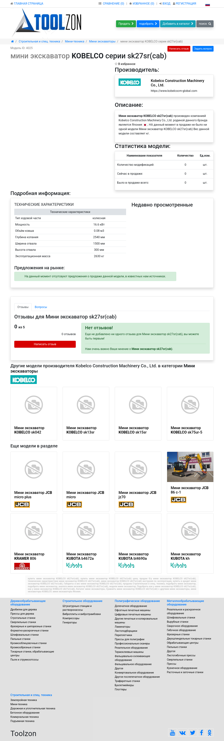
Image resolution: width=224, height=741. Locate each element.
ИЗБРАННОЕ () (142, 3)
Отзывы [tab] (23, 307)
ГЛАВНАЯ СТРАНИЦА (26, 3)
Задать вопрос (203, 48)
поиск (205, 23)
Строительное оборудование (82, 601)
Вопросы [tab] (41, 307)
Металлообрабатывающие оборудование (185, 602)
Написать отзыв (179, 48)
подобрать (148, 23)
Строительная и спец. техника (31, 695)
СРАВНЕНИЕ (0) (113, 3)
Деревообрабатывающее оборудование (28, 602)
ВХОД (165, 3)
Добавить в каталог (178, 23)
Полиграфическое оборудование (137, 601)
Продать (126, 23)
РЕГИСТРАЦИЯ (184, 3)
